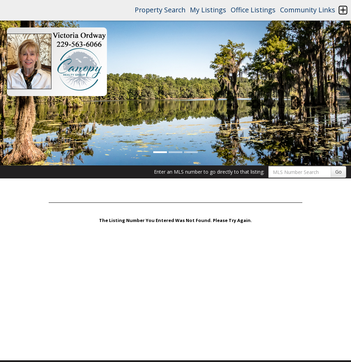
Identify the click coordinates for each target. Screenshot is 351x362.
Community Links (307, 9)
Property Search (160, 9)
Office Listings (253, 9)
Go (338, 171)
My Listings (208, 9)
